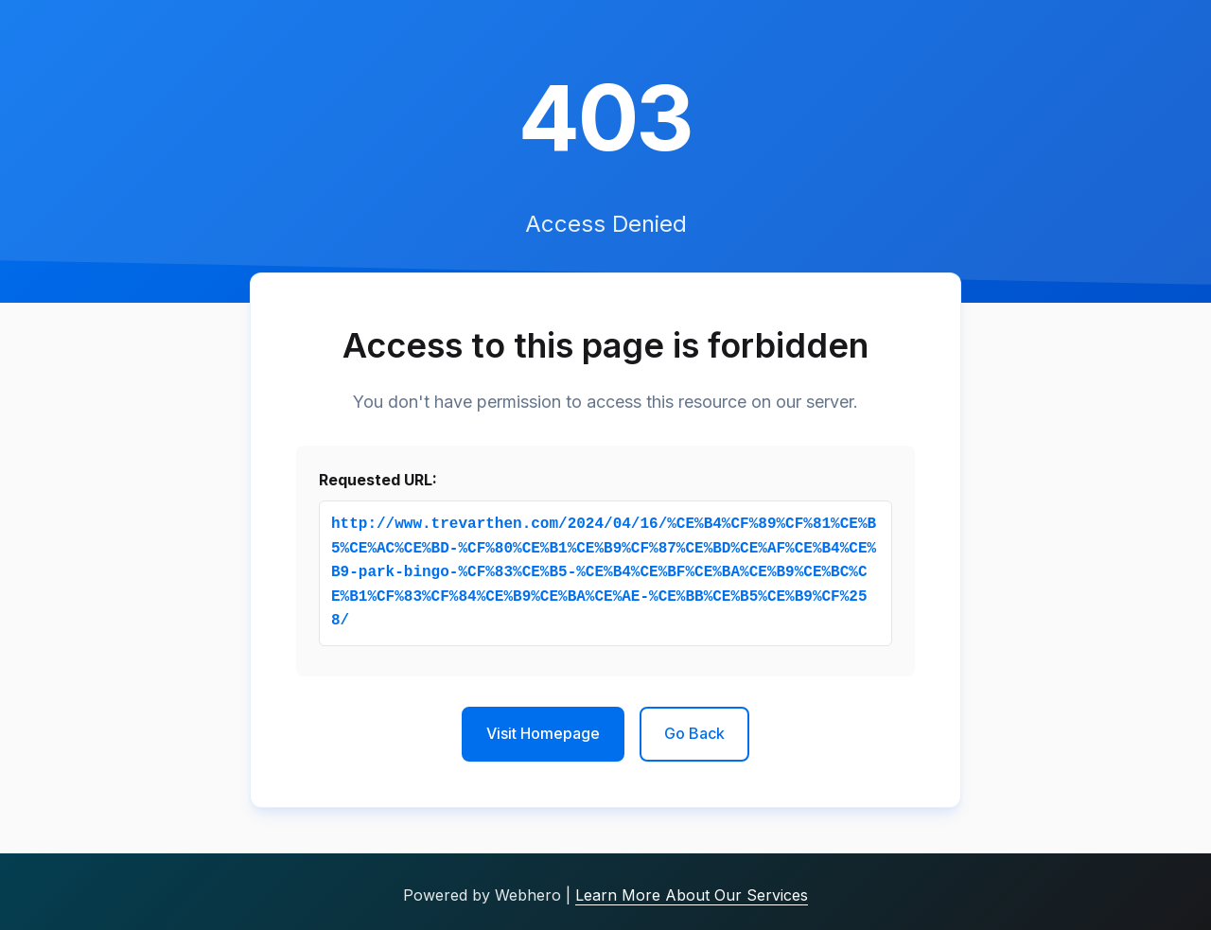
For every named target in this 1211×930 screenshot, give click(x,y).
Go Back (694, 733)
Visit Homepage (543, 733)
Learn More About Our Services (691, 895)
